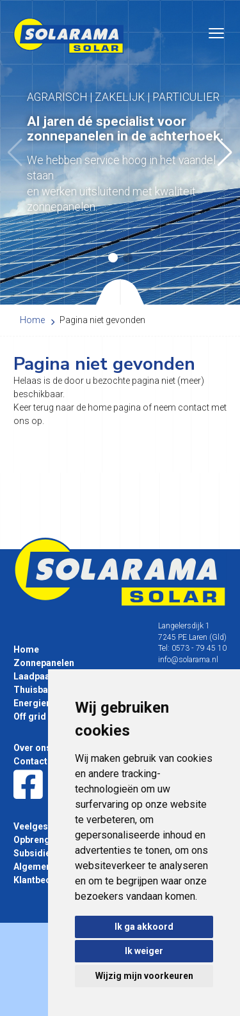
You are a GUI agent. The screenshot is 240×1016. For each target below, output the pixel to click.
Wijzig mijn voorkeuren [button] (144, 976)
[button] (225, 153)
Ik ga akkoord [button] (144, 926)
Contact (30, 761)
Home (26, 649)
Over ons (32, 748)
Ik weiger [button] (144, 951)
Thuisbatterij (40, 690)
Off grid (29, 716)
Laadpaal (32, 676)
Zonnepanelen (43, 663)
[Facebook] (28, 785)
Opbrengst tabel (47, 840)
